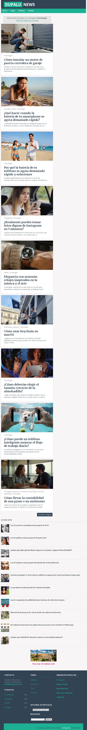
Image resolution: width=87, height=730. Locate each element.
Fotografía (8, 218)
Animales (33, 680)
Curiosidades (9, 695)
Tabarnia (60, 697)
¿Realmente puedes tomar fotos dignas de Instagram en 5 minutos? (22, 225)
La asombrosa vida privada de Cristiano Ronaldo (30, 588)
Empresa (21, 11)
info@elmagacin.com (13, 684)
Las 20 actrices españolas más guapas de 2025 (29, 525)
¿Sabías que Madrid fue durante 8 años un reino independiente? (36, 637)
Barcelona (34, 684)
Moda (6, 272)
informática (8, 327)
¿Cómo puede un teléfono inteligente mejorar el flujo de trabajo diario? (23, 442)
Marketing (7, 494)
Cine (32, 688)
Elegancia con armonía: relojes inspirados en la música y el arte (21, 280)
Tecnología (8, 55)
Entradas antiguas (44, 515)
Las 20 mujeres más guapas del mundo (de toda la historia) (34, 563)
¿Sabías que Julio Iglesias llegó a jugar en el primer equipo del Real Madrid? (41, 550)
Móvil (14, 109)
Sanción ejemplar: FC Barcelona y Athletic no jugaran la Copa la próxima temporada (45, 575)
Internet (16, 327)
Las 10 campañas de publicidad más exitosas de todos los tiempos (37, 600)
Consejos (7, 109)
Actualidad (8, 491)
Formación (24, 491)
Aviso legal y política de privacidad (48, 728)
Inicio (5, 11)
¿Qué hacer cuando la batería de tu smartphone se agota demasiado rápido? (24, 116)
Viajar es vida (62, 684)
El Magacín (60, 680)
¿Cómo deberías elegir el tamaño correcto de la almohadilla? (21, 388)
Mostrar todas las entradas (27, 20)
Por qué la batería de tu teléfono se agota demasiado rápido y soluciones (24, 171)
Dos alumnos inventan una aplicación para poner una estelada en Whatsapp (41, 625)
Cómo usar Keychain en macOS (21, 332)
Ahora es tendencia (64, 693)
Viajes (13, 11)
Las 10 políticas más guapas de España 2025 (28, 538)
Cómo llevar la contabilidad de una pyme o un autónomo (24, 499)
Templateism (75, 728)
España (31, 11)
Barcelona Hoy (62, 688)
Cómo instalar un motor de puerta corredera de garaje (23, 61)
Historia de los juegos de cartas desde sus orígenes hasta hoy (35, 612)
